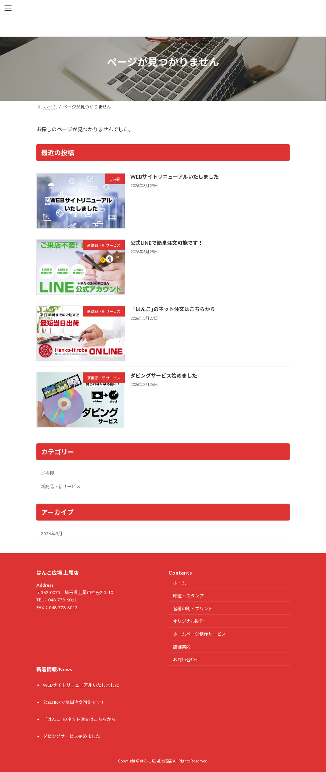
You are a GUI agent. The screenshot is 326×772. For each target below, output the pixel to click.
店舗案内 (182, 647)
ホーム (179, 583)
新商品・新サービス (60, 486)
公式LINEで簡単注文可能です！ (166, 243)
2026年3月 (51, 533)
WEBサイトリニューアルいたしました (174, 177)
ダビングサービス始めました (163, 375)
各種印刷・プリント (193, 608)
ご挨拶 (47, 473)
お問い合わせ (186, 659)
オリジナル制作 (188, 621)
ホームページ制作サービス (199, 634)
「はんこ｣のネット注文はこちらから (172, 309)
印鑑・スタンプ (188, 595)
